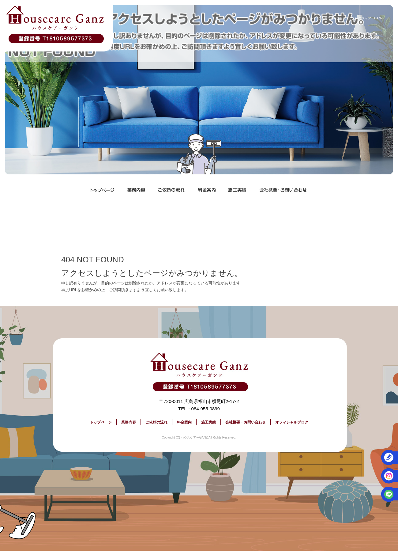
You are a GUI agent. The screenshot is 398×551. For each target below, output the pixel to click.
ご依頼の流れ (171, 190)
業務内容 (136, 190)
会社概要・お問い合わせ (283, 190)
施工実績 (237, 190)
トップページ (102, 190)
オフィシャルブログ (291, 422)
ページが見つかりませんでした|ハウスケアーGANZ (347, 18)
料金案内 (206, 190)
